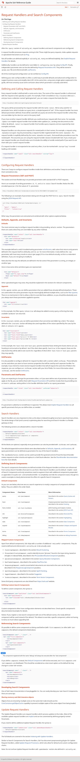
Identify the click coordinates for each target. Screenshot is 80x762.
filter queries (72, 293)
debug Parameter (71, 535)
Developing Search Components (13, 42)
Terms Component (69, 531)
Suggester (37, 574)
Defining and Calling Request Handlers (14, 22)
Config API (63, 65)
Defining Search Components (12, 37)
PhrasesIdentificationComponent (46, 556)
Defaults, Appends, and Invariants (14, 28)
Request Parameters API (47, 67)
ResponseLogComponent (25, 568)
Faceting (66, 504)
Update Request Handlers (10, 44)
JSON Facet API (68, 510)
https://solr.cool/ (43, 581)
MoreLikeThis (68, 514)
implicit (31, 716)
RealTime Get (42, 562)
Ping (27, 55)
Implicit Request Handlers (60, 405)
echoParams (47, 249)
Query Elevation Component (49, 559)
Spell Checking (42, 571)
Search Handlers (7, 35)
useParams (32, 70)
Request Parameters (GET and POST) (14, 26)
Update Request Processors (29, 743)
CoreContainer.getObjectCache (12, 703)
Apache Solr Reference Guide (18, 2)
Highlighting (67, 518)
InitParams (7, 31)
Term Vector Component (45, 577)
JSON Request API (15, 198)
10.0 (66, 7)
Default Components (35, 661)
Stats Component (69, 521)
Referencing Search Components (13, 40)
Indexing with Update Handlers (42, 736)
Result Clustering (43, 550)
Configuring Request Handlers (11, 24)
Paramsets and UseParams (12, 33)
